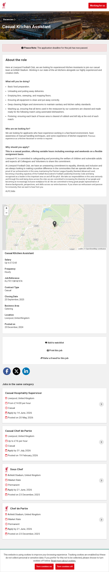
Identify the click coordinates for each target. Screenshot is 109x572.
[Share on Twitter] (16, 371)
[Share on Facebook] (7, 371)
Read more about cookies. (63, 561)
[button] (54, 224)
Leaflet (80, 249)
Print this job (54, 350)
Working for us (97, 5)
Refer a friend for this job (54, 358)
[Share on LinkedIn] (26, 371)
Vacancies (9, 19)
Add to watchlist (54, 342)
